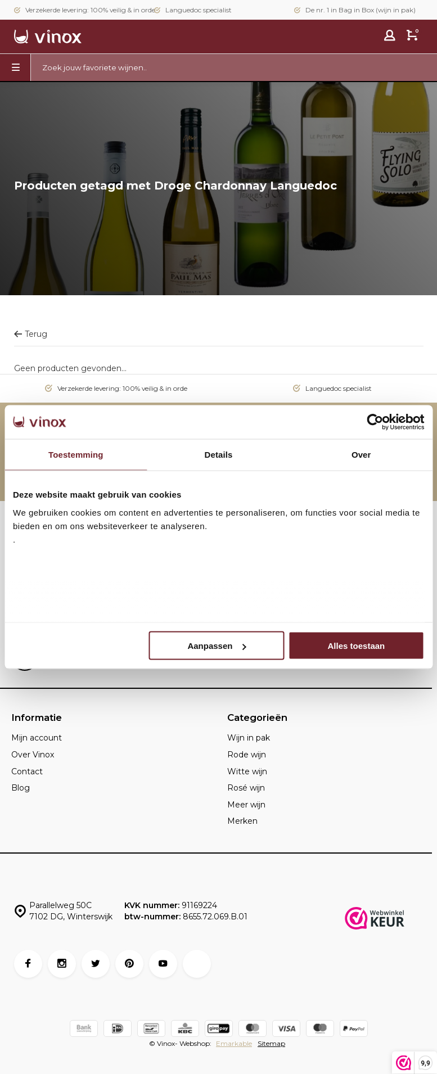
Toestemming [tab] (75, 454)
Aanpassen (216, 646)
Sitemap (271, 1043)
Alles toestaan (356, 646)
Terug (30, 334)
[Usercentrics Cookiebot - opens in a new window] (375, 422)
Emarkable (234, 1043)
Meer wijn (246, 805)
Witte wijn (247, 771)
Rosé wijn (246, 788)
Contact (27, 771)
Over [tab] (361, 454)
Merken (242, 821)
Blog (20, 788)
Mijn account (36, 738)
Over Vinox (32, 755)
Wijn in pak (248, 738)
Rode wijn (246, 755)
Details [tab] (219, 454)
